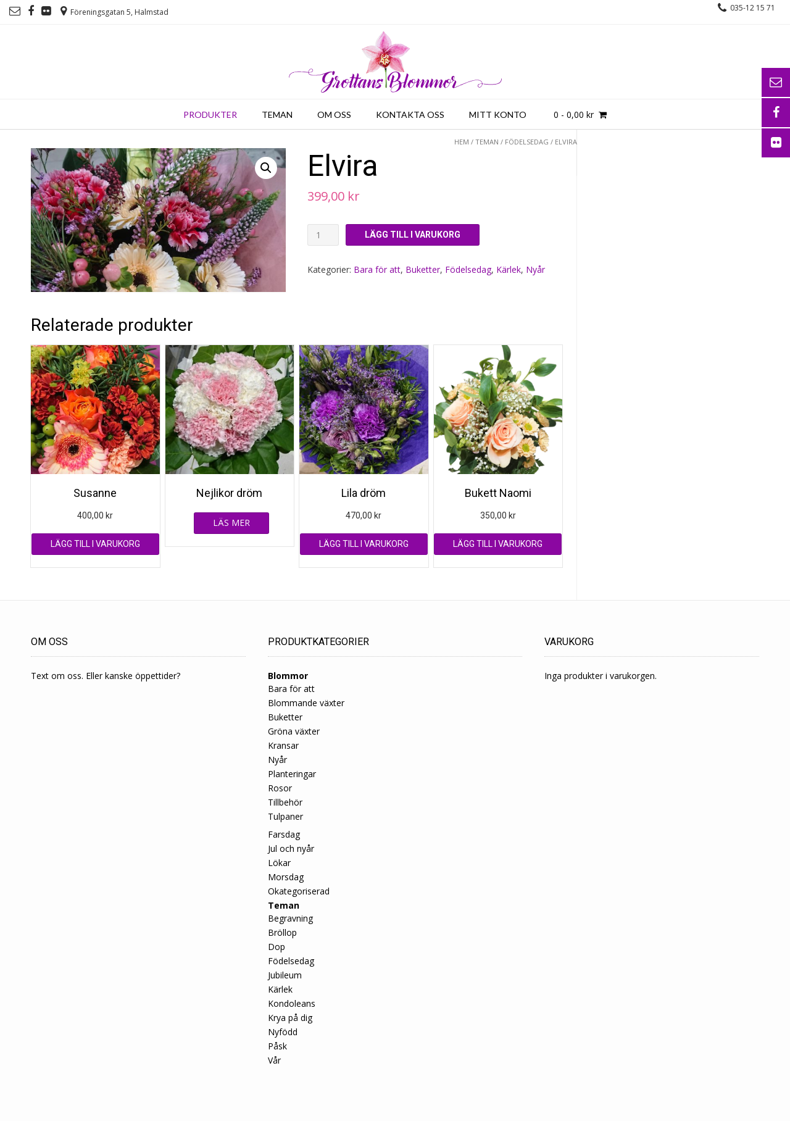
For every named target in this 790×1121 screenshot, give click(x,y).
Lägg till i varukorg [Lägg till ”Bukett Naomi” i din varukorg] (498, 544)
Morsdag (286, 877)
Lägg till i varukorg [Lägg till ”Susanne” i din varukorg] (95, 544)
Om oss (334, 114)
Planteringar (292, 774)
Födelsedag (527, 141)
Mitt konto (497, 114)
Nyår (535, 269)
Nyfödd (282, 1032)
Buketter (422, 269)
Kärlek (508, 269)
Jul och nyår (291, 848)
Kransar (283, 745)
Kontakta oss (410, 114)
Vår (274, 1060)
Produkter (210, 114)
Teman (277, 114)
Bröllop (282, 932)
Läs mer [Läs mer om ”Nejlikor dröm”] (231, 522)
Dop (276, 946)
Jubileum (285, 975)
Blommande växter (306, 703)
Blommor (288, 675)
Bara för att (377, 269)
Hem (461, 141)
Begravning (290, 918)
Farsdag (284, 834)
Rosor (280, 788)
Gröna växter (294, 731)
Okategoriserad (299, 891)
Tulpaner (285, 816)
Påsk (277, 1046)
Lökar (279, 863)
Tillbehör (285, 802)
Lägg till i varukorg (412, 235)
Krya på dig (290, 1017)
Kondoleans (291, 1003)
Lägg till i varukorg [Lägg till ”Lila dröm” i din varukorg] (364, 544)
